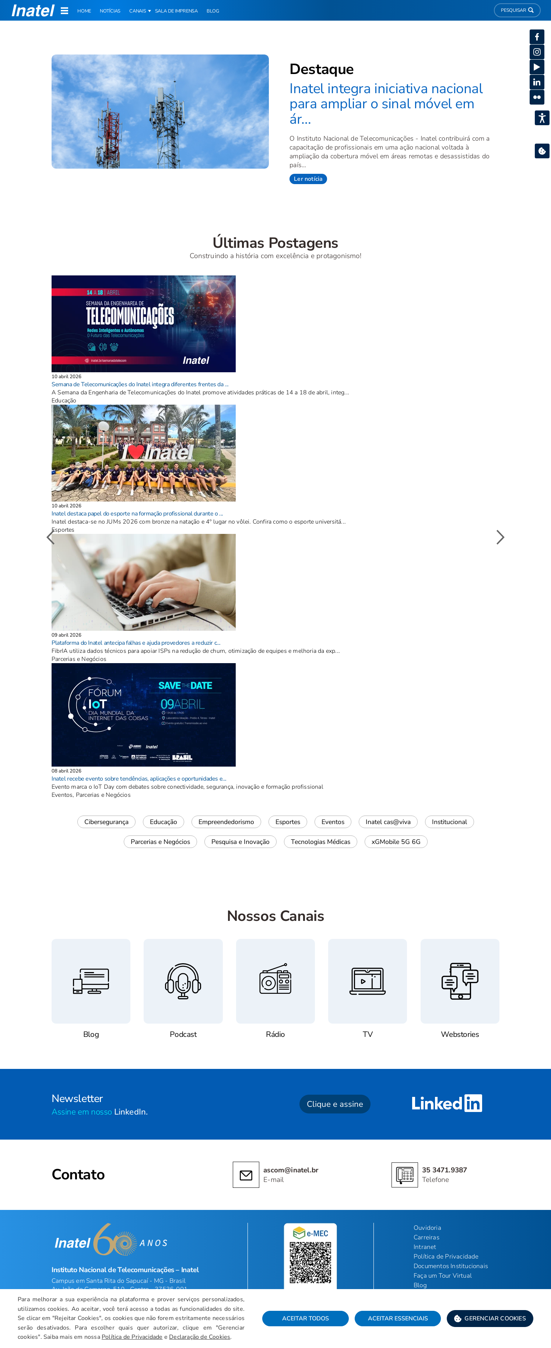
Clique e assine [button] (335, 1104)
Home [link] (84, 11)
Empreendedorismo (226, 821)
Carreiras (426, 1237)
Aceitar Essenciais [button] (398, 1318)
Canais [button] (137, 11)
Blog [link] (213, 11)
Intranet (425, 1247)
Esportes (288, 821)
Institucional (449, 821)
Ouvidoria (427, 1228)
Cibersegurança (106, 821)
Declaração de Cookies (199, 1337)
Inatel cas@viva (388, 821)
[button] (490, 1318)
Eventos (333, 821)
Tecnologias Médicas (320, 841)
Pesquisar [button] (517, 10)
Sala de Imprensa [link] (176, 11)
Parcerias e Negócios (160, 841)
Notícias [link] (110, 11)
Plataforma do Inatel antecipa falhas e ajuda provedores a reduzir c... (136, 643)
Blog (420, 1285)
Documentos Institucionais (451, 1266)
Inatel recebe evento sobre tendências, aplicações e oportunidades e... (139, 779)
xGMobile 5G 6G (396, 841)
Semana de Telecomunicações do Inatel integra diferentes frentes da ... (140, 384)
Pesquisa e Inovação (240, 841)
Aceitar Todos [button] (305, 1318)
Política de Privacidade (132, 1337)
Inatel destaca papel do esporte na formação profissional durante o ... (137, 514)
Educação (163, 821)
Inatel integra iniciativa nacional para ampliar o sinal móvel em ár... (385, 104)
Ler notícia (308, 179)
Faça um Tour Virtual (443, 1275)
